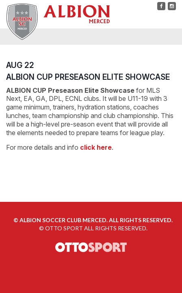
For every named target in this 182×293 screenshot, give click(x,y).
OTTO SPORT (64, 228)
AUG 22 (20, 65)
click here (96, 147)
